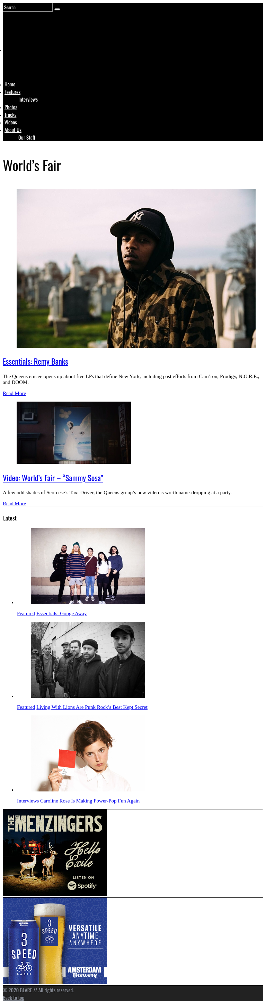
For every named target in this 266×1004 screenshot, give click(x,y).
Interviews (28, 99)
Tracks (10, 114)
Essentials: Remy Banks (35, 361)
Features (12, 91)
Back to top (13, 997)
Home (10, 84)
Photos (11, 107)
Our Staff (26, 137)
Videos (11, 122)
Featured (26, 613)
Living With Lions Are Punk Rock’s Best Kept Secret (92, 707)
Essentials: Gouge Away (61, 613)
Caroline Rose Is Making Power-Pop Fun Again (90, 801)
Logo (22, 63)
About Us (13, 129)
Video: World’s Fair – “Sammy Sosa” (53, 478)
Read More (14, 393)
